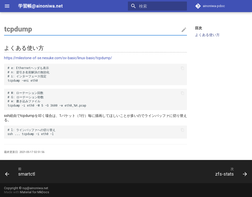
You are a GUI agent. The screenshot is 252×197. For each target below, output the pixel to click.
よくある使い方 (207, 35)
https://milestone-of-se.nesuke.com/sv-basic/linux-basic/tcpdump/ (58, 58)
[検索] (157, 6)
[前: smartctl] (21, 171)
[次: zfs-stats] (229, 171)
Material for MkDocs (34, 192)
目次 (198, 28)
